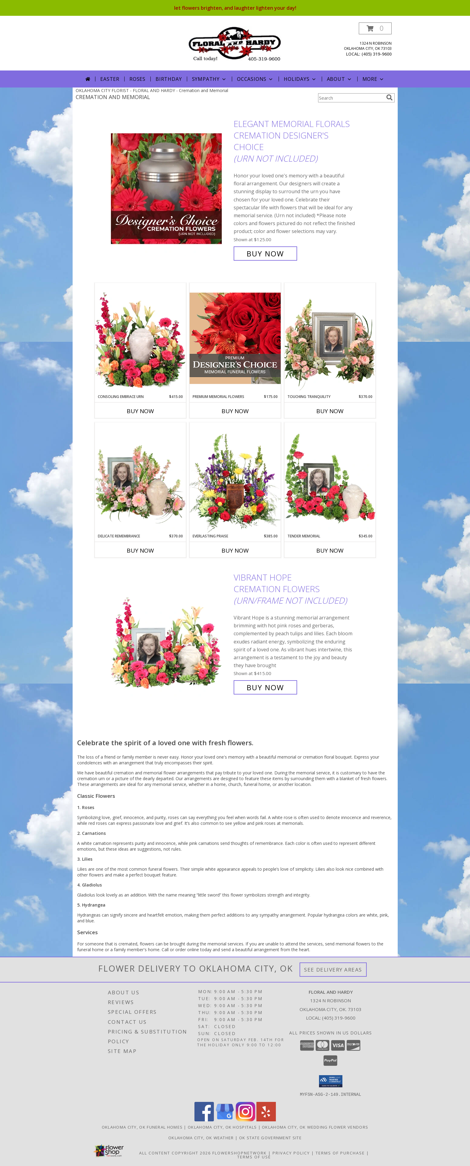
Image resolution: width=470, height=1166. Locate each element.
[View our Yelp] (266, 1119)
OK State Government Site (270, 1137)
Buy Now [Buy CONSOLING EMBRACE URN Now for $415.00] (140, 411)
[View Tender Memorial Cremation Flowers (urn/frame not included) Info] (330, 478)
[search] (389, 97)
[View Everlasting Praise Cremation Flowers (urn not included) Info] (235, 478)
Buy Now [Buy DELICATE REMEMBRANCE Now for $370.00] (140, 550)
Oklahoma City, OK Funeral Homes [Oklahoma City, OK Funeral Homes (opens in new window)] (142, 1127)
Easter (109, 79)
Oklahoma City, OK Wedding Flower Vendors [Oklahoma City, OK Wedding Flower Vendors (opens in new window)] (315, 1127)
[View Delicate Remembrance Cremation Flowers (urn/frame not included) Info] (140, 478)
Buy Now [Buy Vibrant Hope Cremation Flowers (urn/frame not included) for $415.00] (265, 687)
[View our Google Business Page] (225, 1119)
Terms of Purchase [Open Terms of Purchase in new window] (340, 1152)
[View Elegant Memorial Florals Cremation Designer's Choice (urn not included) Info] (171, 189)
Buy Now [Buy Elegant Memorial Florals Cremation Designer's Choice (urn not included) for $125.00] (265, 254)
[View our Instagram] (245, 1119)
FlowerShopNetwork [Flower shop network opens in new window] (239, 1152)
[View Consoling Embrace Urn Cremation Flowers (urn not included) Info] (140, 338)
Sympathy (209, 79)
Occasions (255, 79)
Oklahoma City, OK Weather (201, 1137)
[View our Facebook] (204, 1119)
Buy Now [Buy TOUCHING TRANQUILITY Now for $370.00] (330, 411)
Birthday (169, 79)
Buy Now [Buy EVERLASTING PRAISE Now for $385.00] (235, 550)
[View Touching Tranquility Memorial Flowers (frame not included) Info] (330, 338)
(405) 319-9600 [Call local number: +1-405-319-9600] (377, 54)
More (373, 79)
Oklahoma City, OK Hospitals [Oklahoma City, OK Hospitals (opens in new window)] (222, 1127)
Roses (137, 79)
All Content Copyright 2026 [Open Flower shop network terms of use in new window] (175, 1152)
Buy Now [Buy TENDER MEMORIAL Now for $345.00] (330, 550)
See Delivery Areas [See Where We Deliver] (333, 969)
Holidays (300, 79)
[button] (375, 28)
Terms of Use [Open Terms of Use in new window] (254, 1156)
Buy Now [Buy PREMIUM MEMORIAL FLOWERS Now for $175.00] (235, 411)
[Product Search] (350, 98)
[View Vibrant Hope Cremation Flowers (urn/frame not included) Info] (171, 632)
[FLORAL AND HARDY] (235, 43)
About (339, 79)
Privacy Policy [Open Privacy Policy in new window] (291, 1152)
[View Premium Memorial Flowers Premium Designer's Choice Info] (235, 338)
